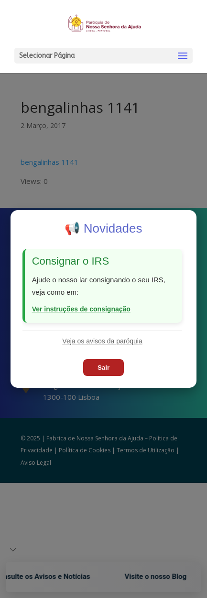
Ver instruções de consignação (81, 309)
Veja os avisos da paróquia (102, 341)
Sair (103, 367)
